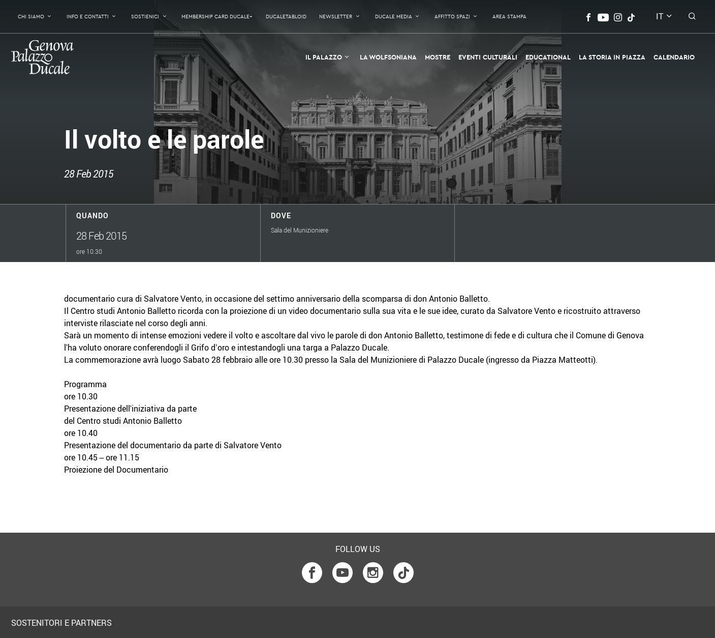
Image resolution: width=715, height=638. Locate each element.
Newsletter (335, 16)
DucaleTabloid (286, 16)
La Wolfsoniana (388, 57)
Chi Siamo (31, 16)
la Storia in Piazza (612, 57)
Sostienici (145, 16)
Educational (548, 57)
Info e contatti (88, 16)
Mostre (437, 57)
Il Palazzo (323, 57)
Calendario (674, 57)
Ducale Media (393, 16)
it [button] (659, 16)
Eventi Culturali (487, 57)
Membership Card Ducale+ (217, 16)
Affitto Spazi (452, 16)
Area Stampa (509, 16)
